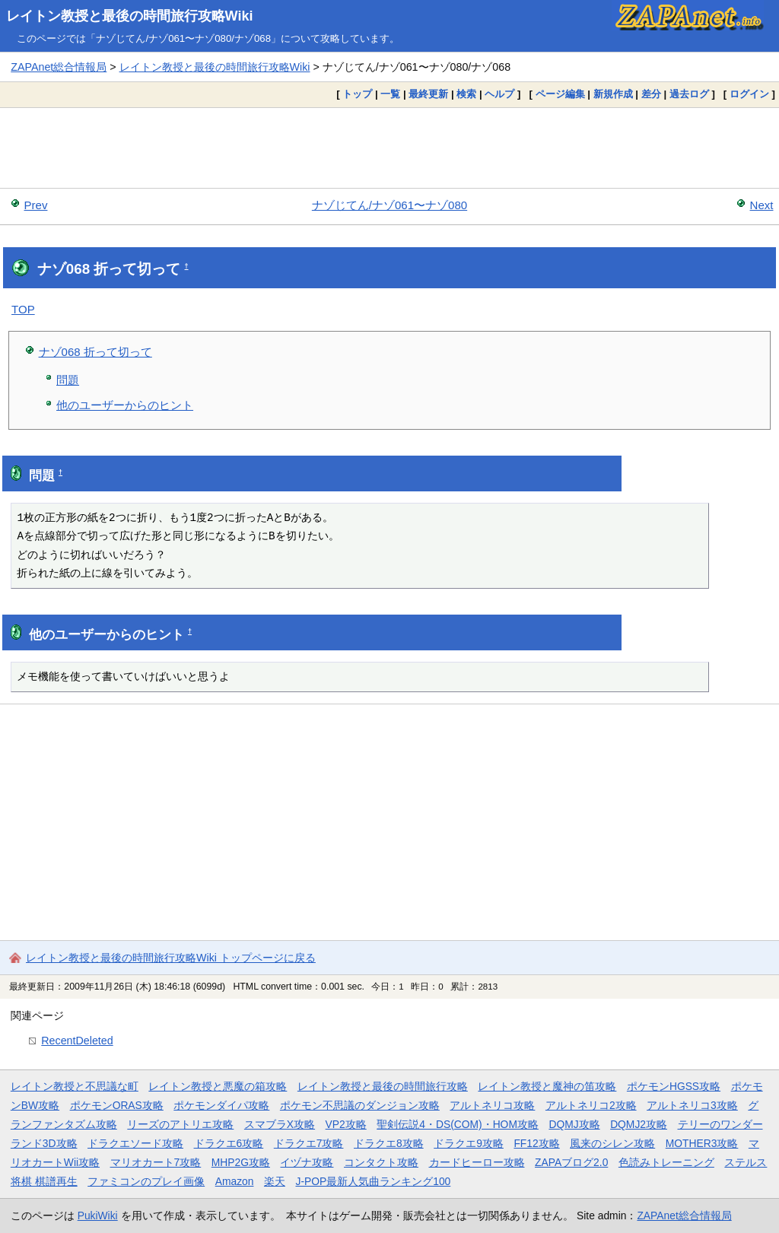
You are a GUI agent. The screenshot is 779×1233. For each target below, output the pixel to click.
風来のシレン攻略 (612, 1143)
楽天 (274, 1181)
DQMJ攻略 (573, 1124)
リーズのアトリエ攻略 (180, 1124)
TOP (23, 309)
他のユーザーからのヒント (124, 405)
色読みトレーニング (666, 1162)
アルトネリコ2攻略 (591, 1105)
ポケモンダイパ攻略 (221, 1105)
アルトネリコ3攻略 (692, 1105)
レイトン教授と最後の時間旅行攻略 (382, 1086)
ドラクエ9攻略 (469, 1143)
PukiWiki (98, 1215)
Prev (36, 205)
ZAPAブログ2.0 (571, 1162)
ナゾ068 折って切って (95, 351)
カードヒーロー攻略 (477, 1162)
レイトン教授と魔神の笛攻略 (547, 1086)
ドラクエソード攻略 (135, 1143)
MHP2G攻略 (240, 1162)
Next (762, 205)
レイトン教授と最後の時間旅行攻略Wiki (129, 16)
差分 (651, 94)
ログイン (749, 94)
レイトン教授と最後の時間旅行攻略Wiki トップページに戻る (171, 958)
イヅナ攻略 (306, 1162)
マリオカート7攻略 (156, 1162)
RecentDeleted (77, 1040)
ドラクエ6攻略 (229, 1143)
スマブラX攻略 (279, 1124)
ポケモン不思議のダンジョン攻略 (360, 1105)
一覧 (390, 94)
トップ (357, 94)
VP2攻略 (346, 1124)
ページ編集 (560, 94)
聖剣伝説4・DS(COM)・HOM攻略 (458, 1124)
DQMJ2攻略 (638, 1124)
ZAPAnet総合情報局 (59, 67)
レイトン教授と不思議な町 (74, 1086)
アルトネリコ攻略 (492, 1105)
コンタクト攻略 (381, 1162)
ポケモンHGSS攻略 (673, 1086)
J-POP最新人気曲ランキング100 (372, 1181)
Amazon (234, 1181)
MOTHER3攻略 (702, 1143)
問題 (67, 379)
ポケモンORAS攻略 (117, 1105)
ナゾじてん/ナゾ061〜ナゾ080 (389, 205)
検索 (466, 94)
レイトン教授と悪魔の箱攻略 (217, 1086)
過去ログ (689, 94)
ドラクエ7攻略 (309, 1143)
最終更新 (428, 94)
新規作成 (613, 94)
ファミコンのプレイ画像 (146, 1181)
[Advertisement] (389, 147)
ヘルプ (499, 94)
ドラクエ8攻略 (389, 1143)
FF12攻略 (536, 1143)
